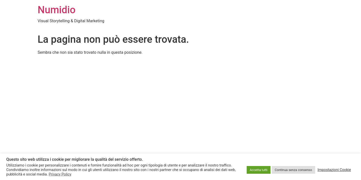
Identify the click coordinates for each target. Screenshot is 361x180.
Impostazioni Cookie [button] (334, 170)
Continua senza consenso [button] (293, 170)
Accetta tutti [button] (258, 170)
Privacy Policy (60, 174)
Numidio (56, 10)
